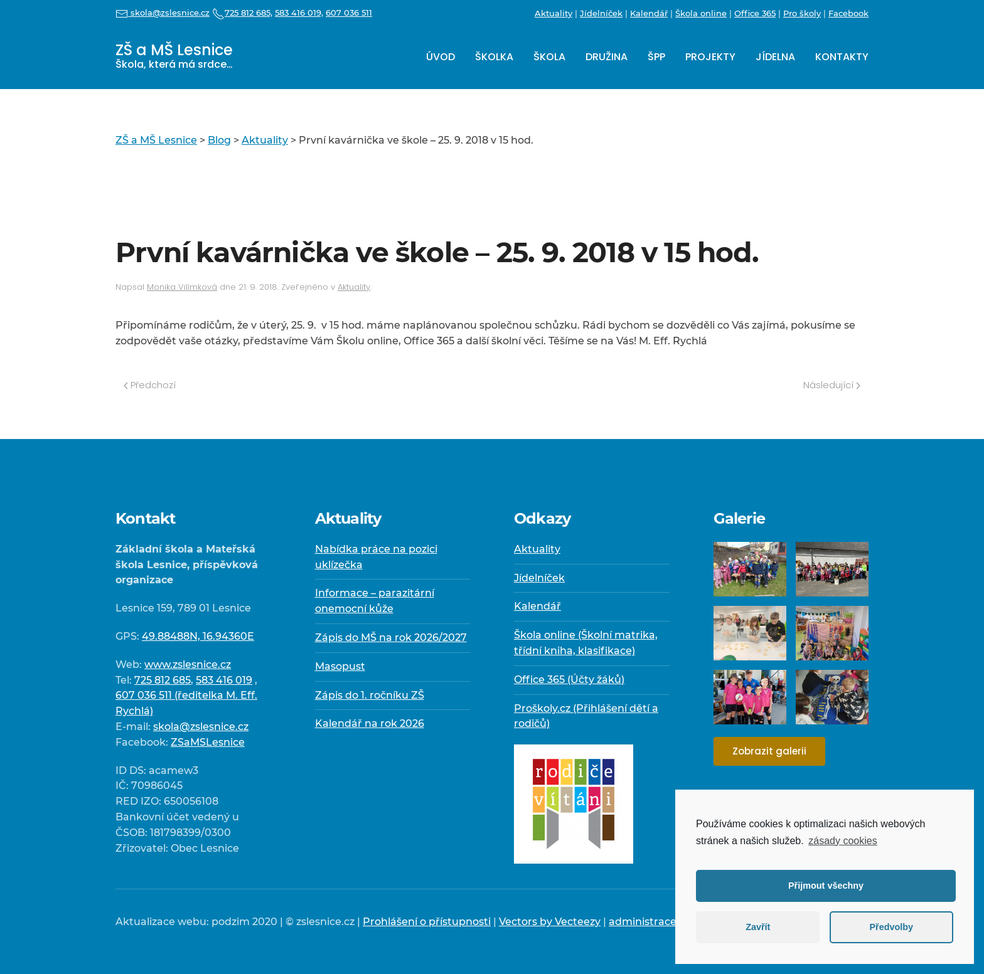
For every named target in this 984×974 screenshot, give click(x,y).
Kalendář (649, 13)
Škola (549, 57)
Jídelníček (601, 13)
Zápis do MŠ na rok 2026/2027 (391, 637)
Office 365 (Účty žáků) (569, 680)
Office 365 (755, 13)
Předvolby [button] (891, 927)
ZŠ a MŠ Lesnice (174, 55)
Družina (607, 57)
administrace (642, 922)
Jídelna (775, 57)
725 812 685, (242, 13)
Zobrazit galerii (769, 751)
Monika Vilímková (182, 287)
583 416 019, (299, 13)
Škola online (701, 13)
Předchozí (150, 384)
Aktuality (553, 13)
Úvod (440, 57)
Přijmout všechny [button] (826, 886)
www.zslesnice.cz (187, 664)
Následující (831, 384)
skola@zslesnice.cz (162, 13)
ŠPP (656, 57)
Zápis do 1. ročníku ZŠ (369, 695)
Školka (494, 57)
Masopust (340, 666)
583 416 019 (224, 680)
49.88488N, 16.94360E (198, 636)
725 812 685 (162, 680)
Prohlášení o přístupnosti (427, 922)
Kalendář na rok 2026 (369, 723)
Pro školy (802, 13)
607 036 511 (349, 13)
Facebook (848, 13)
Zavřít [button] (758, 927)
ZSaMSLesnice (208, 742)
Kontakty (842, 57)
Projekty (710, 57)
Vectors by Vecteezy (550, 922)
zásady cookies (842, 840)
